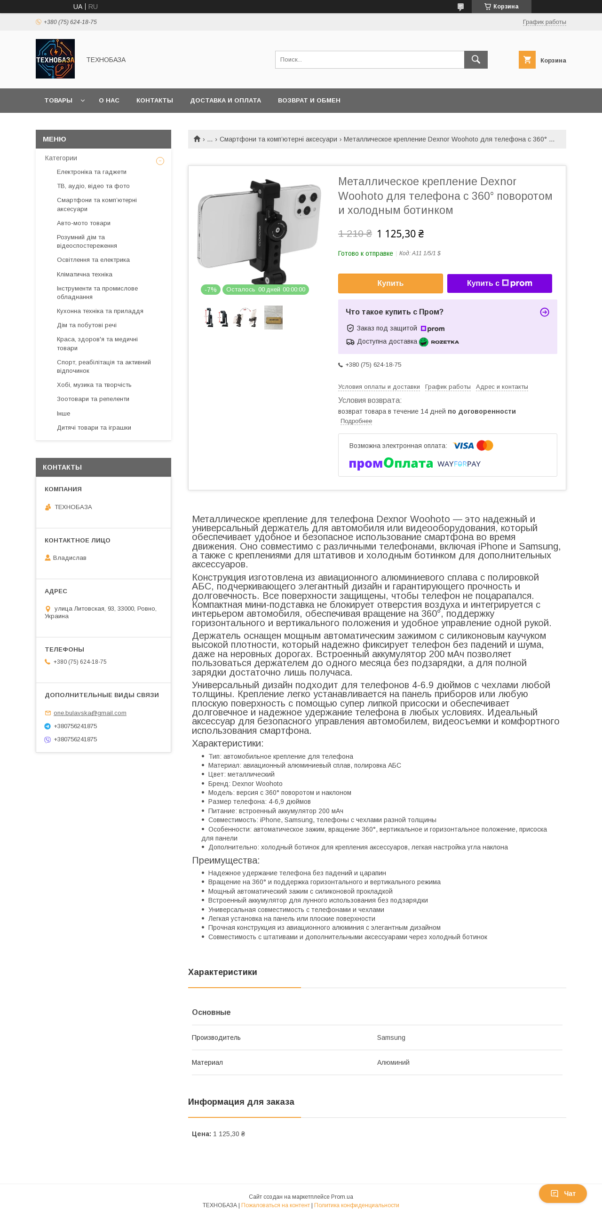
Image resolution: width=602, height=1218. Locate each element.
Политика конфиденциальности (356, 1205)
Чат (563, 1193)
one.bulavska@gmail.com (90, 712)
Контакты (154, 100)
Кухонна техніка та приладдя (100, 310)
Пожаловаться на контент (275, 1205)
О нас (109, 100)
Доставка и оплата (225, 100)
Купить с (499, 283)
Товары (58, 100)
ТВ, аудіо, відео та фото (93, 185)
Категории (61, 158)
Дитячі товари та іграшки (94, 427)
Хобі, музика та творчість (94, 384)
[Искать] (476, 60)
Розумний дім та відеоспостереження (87, 241)
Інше (63, 413)
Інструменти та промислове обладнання (97, 292)
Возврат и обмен (309, 100)
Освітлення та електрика (93, 259)
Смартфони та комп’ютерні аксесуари (278, 139)
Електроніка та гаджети (92, 171)
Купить (391, 283)
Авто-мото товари (84, 223)
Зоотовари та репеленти (93, 398)
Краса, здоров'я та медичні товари (97, 343)
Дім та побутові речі (87, 325)
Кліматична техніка (84, 274)
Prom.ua (342, 1197)
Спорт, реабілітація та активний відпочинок (104, 366)
